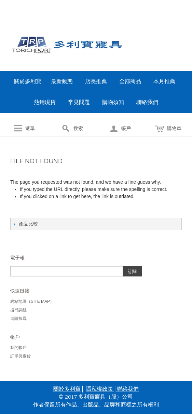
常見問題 (79, 102)
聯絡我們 (147, 102)
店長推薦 (96, 81)
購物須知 (113, 102)
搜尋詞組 (18, 310)
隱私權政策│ (101, 389)
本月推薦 (164, 81)
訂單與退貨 (20, 356)
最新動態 (62, 81)
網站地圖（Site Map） (32, 301)
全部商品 (130, 81)
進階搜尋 (18, 318)
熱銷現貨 (45, 102)
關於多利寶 (27, 81)
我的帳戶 (18, 347)
